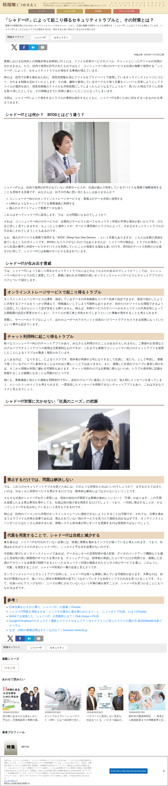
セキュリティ (61, 37)
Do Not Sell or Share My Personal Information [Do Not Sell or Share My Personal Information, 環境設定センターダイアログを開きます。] (128, 771)
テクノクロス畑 (126, 11)
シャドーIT (40, 37)
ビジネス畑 (70, 11)
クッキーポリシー (11, 781)
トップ (41, 11)
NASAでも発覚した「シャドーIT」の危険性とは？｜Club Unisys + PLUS (54, 616)
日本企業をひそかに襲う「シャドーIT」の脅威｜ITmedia (44, 607)
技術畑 (98, 11)
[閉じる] (164, 771)
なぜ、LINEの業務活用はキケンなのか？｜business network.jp (48, 630)
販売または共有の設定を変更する (17, 783)
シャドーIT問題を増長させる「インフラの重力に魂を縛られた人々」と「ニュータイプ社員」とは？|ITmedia (77, 611)
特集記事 (10, 667)
